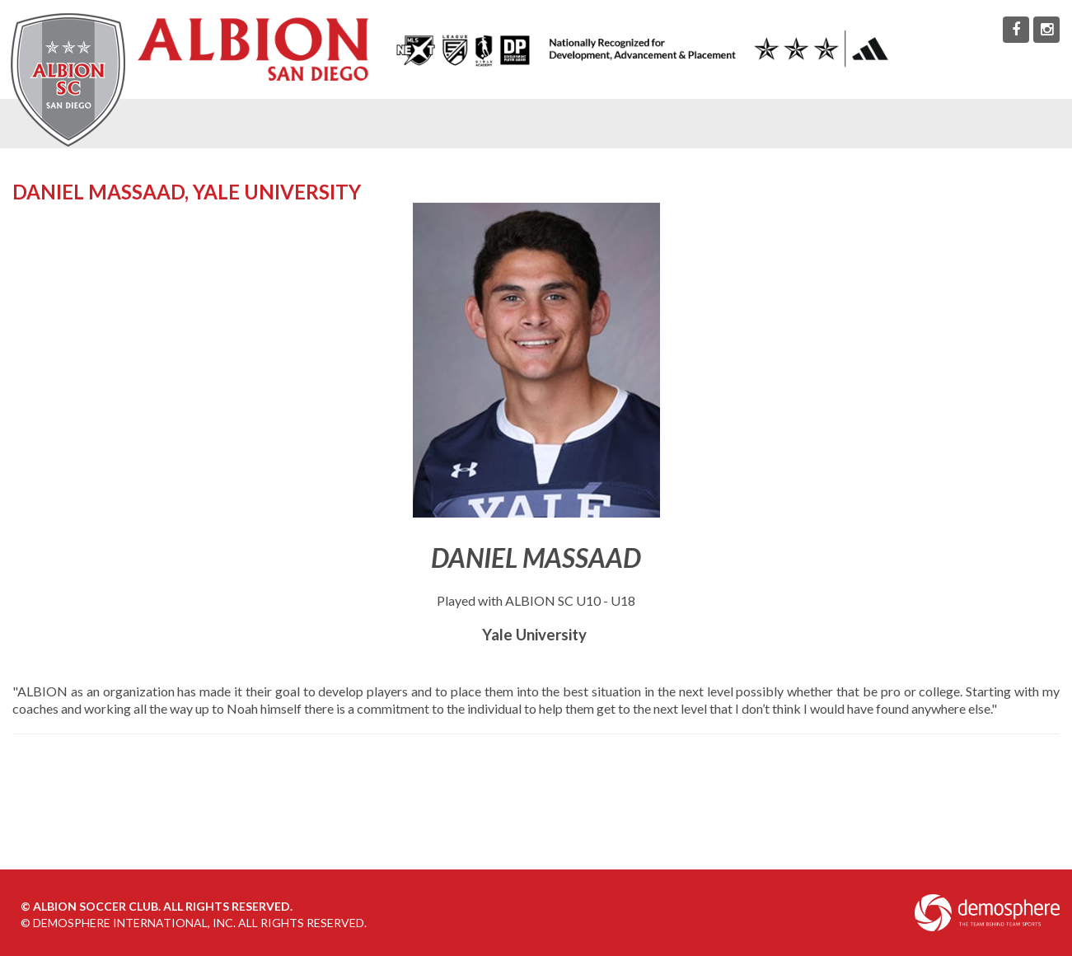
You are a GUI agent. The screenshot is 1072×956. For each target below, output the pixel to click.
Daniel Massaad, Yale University (186, 192)
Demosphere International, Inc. (134, 923)
